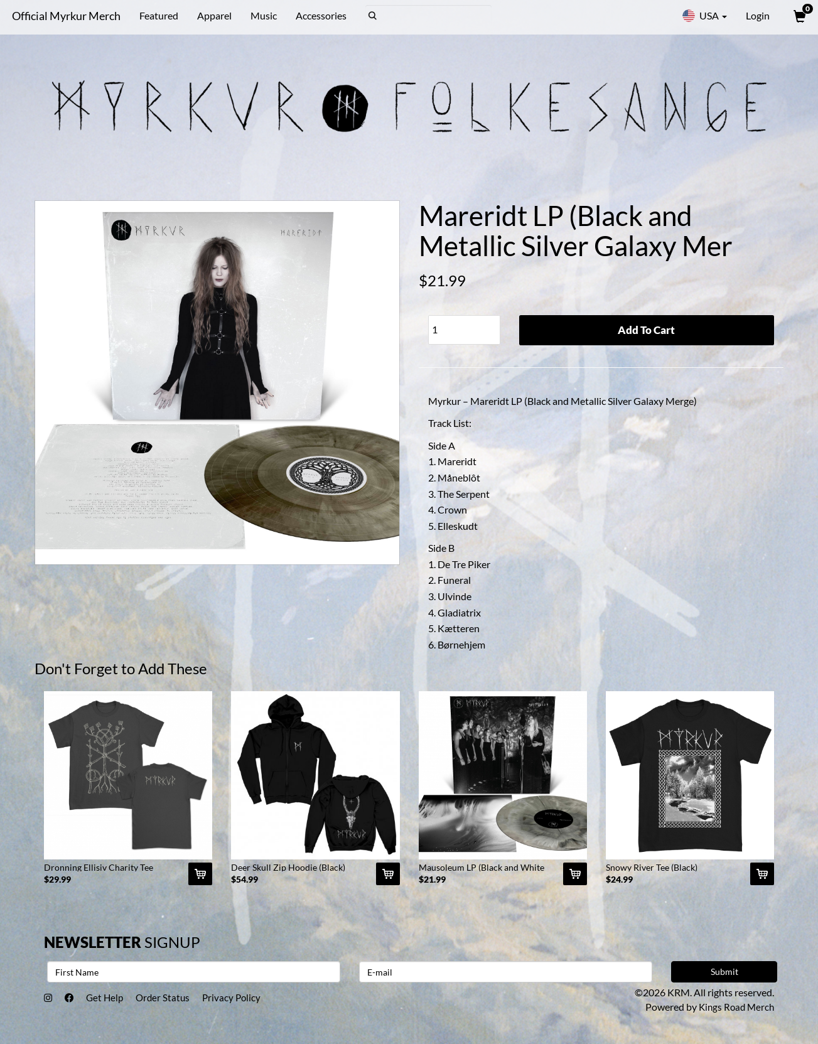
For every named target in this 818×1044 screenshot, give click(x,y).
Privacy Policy (245, 1003)
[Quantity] (464, 330)
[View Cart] (798, 15)
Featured (156, 15)
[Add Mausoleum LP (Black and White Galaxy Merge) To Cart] (575, 878)
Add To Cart (646, 330)
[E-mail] (505, 976)
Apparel (212, 15)
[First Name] (193, 976)
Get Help (111, 1003)
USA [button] (704, 16)
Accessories (318, 15)
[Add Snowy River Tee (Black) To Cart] (762, 878)
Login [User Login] (758, 15)
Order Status (173, 1003)
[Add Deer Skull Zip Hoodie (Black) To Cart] (388, 878)
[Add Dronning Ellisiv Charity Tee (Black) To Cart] (200, 878)
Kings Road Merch (734, 1011)
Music (261, 15)
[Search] (426, 15)
